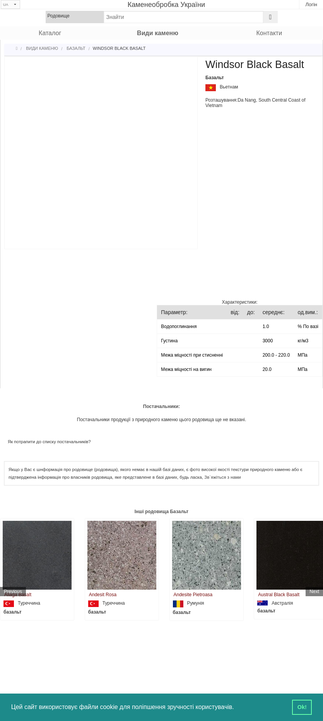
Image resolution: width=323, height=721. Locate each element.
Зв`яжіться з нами (222, 477)
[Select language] (10, 4)
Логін (311, 4)
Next (314, 591)
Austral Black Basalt (278, 594)
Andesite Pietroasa (193, 594)
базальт (12, 612)
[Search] (270, 17)
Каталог (50, 33)
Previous (13, 591)
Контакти (269, 33)
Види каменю (157, 33)
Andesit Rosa (102, 594)
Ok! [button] (302, 707)
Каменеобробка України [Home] (166, 5)
